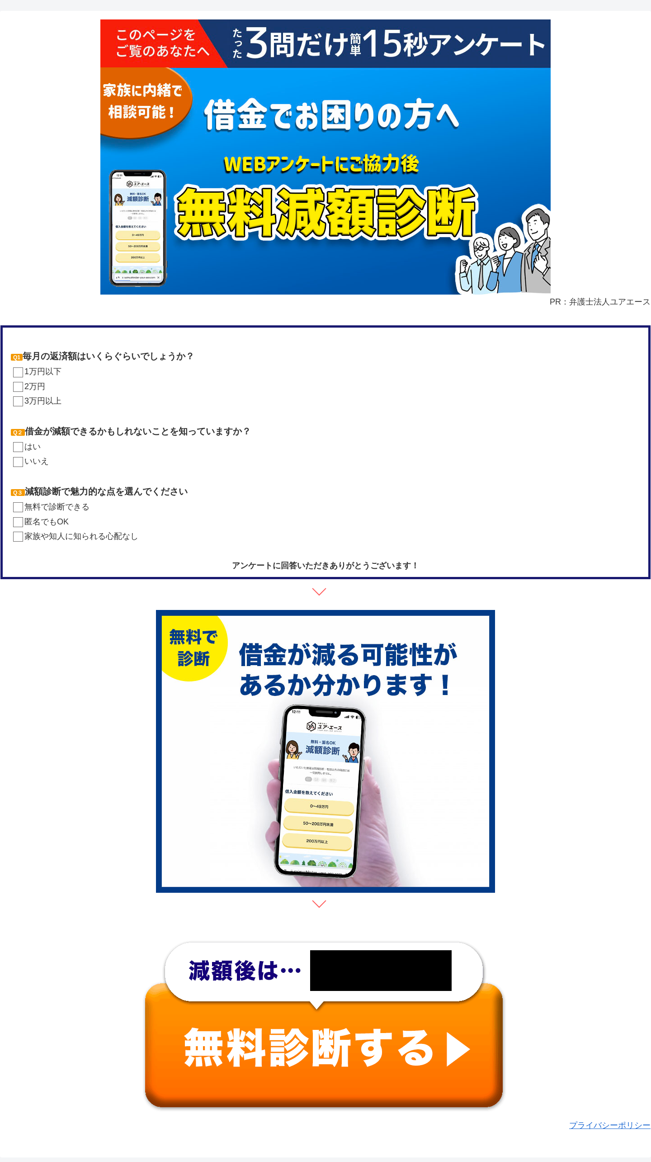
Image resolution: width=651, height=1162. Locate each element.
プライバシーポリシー (610, 1125)
